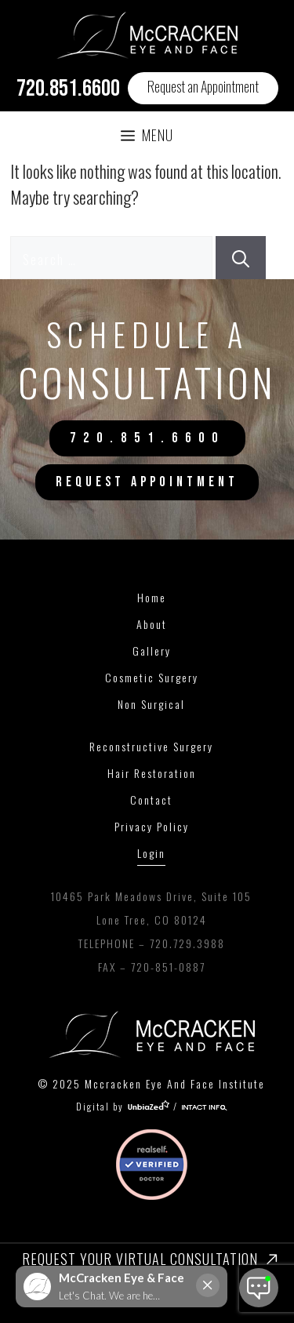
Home (151, 597)
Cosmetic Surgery (151, 677)
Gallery (151, 650)
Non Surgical (151, 704)
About (151, 624)
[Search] (241, 257)
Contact (151, 799)
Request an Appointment (203, 86)
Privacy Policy (151, 826)
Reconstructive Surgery (151, 746)
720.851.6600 (68, 89)
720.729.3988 (187, 943)
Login (151, 853)
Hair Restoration (151, 773)
